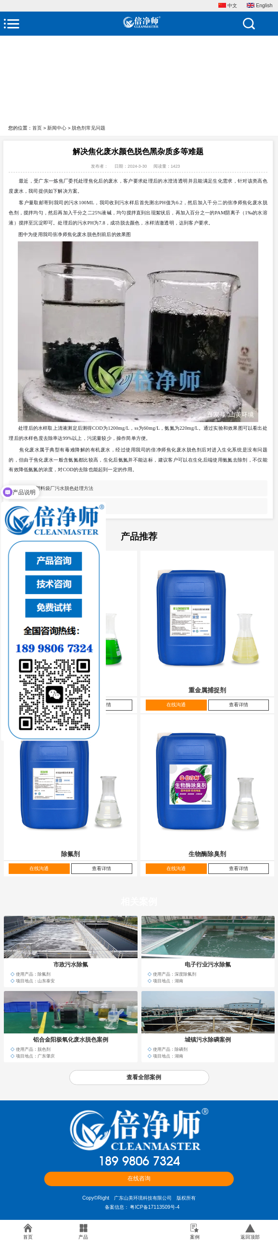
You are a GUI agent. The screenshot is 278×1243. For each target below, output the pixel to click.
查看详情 (238, 704)
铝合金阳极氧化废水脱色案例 (70, 1039)
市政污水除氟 (70, 964)
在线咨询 (139, 1178)
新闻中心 (56, 128)
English (259, 6)
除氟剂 (70, 854)
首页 (37, 128)
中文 (227, 6)
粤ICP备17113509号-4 (154, 1207)
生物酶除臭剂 (207, 854)
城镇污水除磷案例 (208, 1039)
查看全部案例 (143, 1077)
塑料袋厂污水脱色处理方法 (64, 488)
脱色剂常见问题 (88, 128)
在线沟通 (176, 704)
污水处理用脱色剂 (55, 506)
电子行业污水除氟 (208, 964)
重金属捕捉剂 (207, 690)
